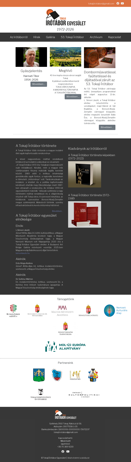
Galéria (50, 37)
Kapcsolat (114, 37)
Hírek (36, 37)
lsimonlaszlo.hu (23, 253)
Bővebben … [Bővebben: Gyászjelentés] (38, 84)
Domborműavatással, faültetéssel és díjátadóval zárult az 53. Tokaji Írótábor (100, 78)
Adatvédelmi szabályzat (78, 458)
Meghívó (65, 71)
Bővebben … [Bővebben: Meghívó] (72, 96)
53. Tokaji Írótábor (72, 37)
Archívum (96, 37)
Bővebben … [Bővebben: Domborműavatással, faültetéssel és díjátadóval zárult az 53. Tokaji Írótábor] (107, 127)
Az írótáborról (19, 37)
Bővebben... (57, 211)
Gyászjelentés (31, 71)
